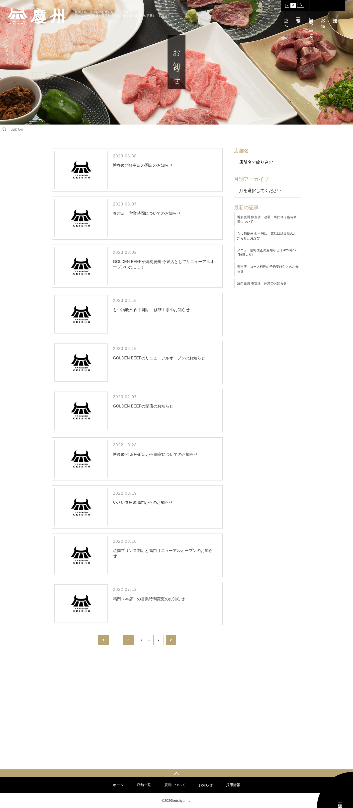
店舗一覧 (144, 785)
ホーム (286, 20)
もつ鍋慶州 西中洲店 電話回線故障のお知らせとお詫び (266, 236)
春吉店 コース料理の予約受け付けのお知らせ (268, 269)
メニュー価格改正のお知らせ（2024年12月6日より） (266, 252)
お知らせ (323, 23)
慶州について (310, 25)
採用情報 (233, 785)
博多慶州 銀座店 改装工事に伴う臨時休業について (266, 219)
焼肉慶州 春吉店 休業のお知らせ (262, 283)
